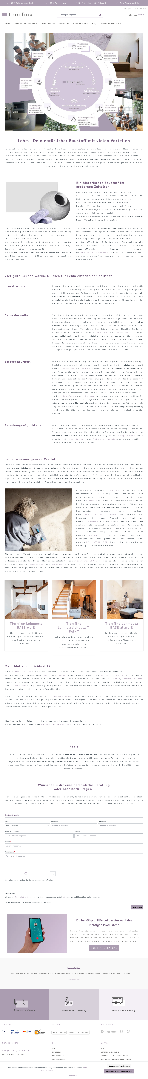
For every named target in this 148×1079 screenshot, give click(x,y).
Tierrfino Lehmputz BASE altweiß (121, 625)
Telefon (78, 832)
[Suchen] (100, 15)
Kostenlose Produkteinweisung (116, 1059)
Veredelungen (78, 439)
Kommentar (10, 852)
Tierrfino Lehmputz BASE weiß (26, 625)
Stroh (48, 675)
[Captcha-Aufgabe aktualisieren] (53, 874)
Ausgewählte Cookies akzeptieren (119, 1071)
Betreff (8, 842)
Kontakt (105, 1049)
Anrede (8, 822)
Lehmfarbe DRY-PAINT (89, 561)
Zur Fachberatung (104, 948)
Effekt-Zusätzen (22, 672)
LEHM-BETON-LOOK (97, 542)
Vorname (55, 822)
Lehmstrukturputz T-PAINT (100, 514)
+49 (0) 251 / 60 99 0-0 (16, 1050)
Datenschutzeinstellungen (119, 1066)
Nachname (102, 822)
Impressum (57, 1052)
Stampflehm (112, 490)
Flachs (61, 675)
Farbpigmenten (126, 435)
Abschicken (137, 907)
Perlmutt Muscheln (112, 675)
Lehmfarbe (92, 521)
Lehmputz (86, 368)
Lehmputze (102, 332)
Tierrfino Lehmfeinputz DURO (57, 724)
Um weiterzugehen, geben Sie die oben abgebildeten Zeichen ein (31, 880)
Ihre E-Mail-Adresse (13, 832)
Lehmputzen (87, 252)
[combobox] (77, 15)
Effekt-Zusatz (18, 685)
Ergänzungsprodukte (104, 439)
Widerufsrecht (59, 1059)
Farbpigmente (58, 564)
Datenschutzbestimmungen (26, 897)
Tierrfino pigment (64, 696)
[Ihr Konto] (130, 14)
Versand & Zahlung (110, 1052)
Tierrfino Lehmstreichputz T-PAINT (74, 627)
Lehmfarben (103, 252)
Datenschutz (58, 1056)
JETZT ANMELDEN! (74, 979)
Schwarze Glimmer (132, 679)
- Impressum (74, 1075)
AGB (64, 897)
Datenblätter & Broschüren (114, 1056)
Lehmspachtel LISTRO (99, 535)
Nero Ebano (113, 679)
